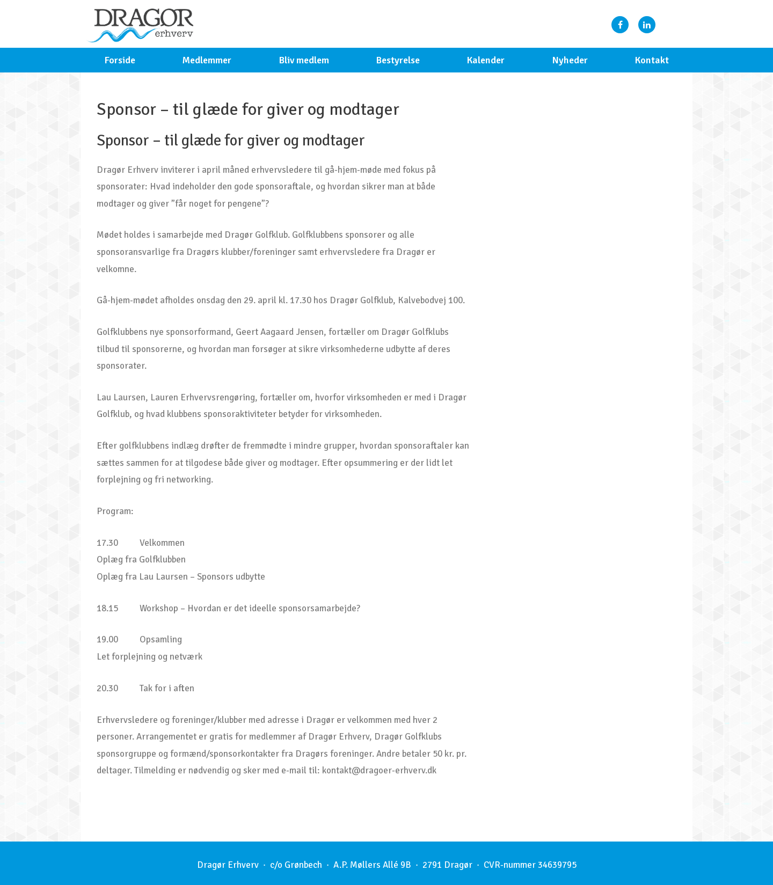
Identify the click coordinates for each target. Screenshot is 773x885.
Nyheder (570, 60)
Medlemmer (206, 60)
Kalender (485, 60)
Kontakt (652, 60)
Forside (119, 60)
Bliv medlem (304, 60)
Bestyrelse (398, 60)
